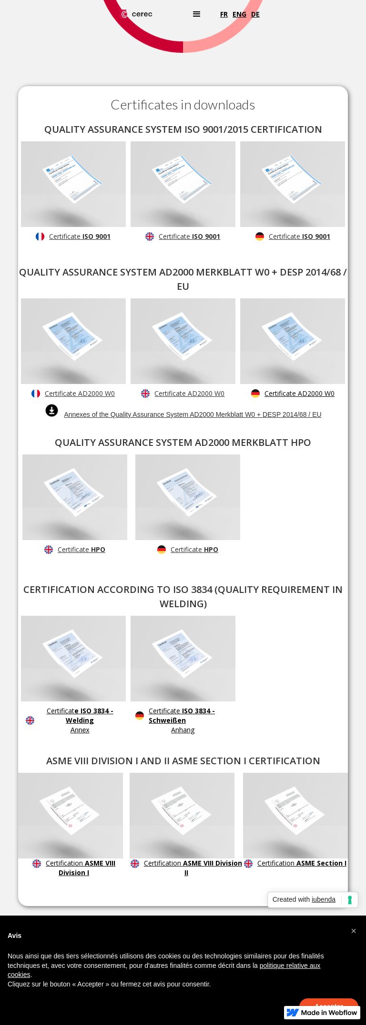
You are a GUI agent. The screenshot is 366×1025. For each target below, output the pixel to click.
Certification (80, 867)
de (255, 14)
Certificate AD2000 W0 (80, 393)
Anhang (182, 729)
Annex (80, 730)
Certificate (80, 236)
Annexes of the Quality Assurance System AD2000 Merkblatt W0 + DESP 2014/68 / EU (192, 414)
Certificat (80, 715)
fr (224, 14)
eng (239, 14)
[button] (197, 14)
